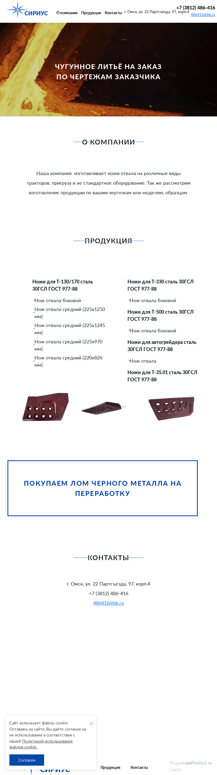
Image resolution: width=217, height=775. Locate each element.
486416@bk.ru (203, 14)
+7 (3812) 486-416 (195, 7)
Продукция (91, 12)
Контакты (113, 12)
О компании (67, 12)
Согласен (26, 760)
